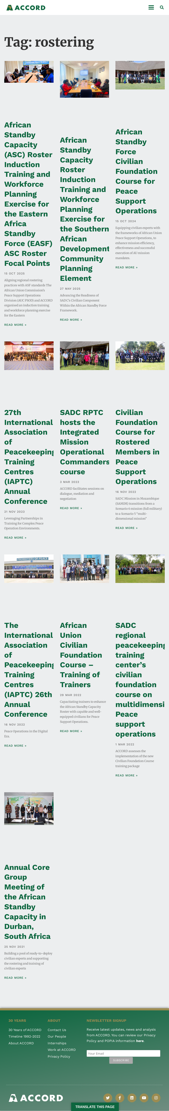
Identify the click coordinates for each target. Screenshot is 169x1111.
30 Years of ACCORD (25, 1030)
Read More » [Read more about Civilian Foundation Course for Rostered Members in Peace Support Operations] (126, 528)
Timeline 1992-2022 (24, 1036)
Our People (57, 1036)
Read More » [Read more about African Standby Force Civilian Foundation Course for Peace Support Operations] (126, 267)
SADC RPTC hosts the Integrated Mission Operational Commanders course (85, 442)
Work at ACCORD (62, 1050)
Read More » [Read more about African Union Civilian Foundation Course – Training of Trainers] (71, 731)
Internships (57, 1043)
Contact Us (57, 1030)
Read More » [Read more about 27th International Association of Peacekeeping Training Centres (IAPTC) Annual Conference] (15, 537)
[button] (161, 7)
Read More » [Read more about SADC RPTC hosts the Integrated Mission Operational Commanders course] (71, 508)
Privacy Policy (59, 1056)
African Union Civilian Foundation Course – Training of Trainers (81, 655)
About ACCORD (21, 1043)
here (140, 1041)
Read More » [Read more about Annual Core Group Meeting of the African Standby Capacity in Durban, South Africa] (15, 977)
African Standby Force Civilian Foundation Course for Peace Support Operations (136, 171)
